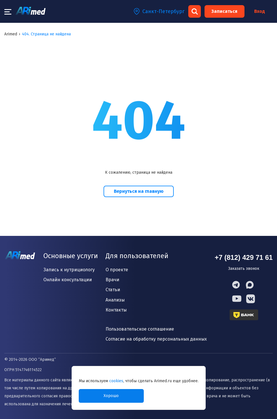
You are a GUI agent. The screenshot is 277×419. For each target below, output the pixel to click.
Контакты (116, 310)
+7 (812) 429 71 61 (244, 257)
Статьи (113, 289)
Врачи (112, 279)
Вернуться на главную (138, 191)
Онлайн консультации (67, 279)
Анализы (115, 300)
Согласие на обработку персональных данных (156, 339)
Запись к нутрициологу (69, 269)
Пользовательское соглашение (140, 329)
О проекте (117, 269)
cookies (116, 380)
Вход (259, 11)
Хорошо (111, 395)
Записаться (224, 11)
